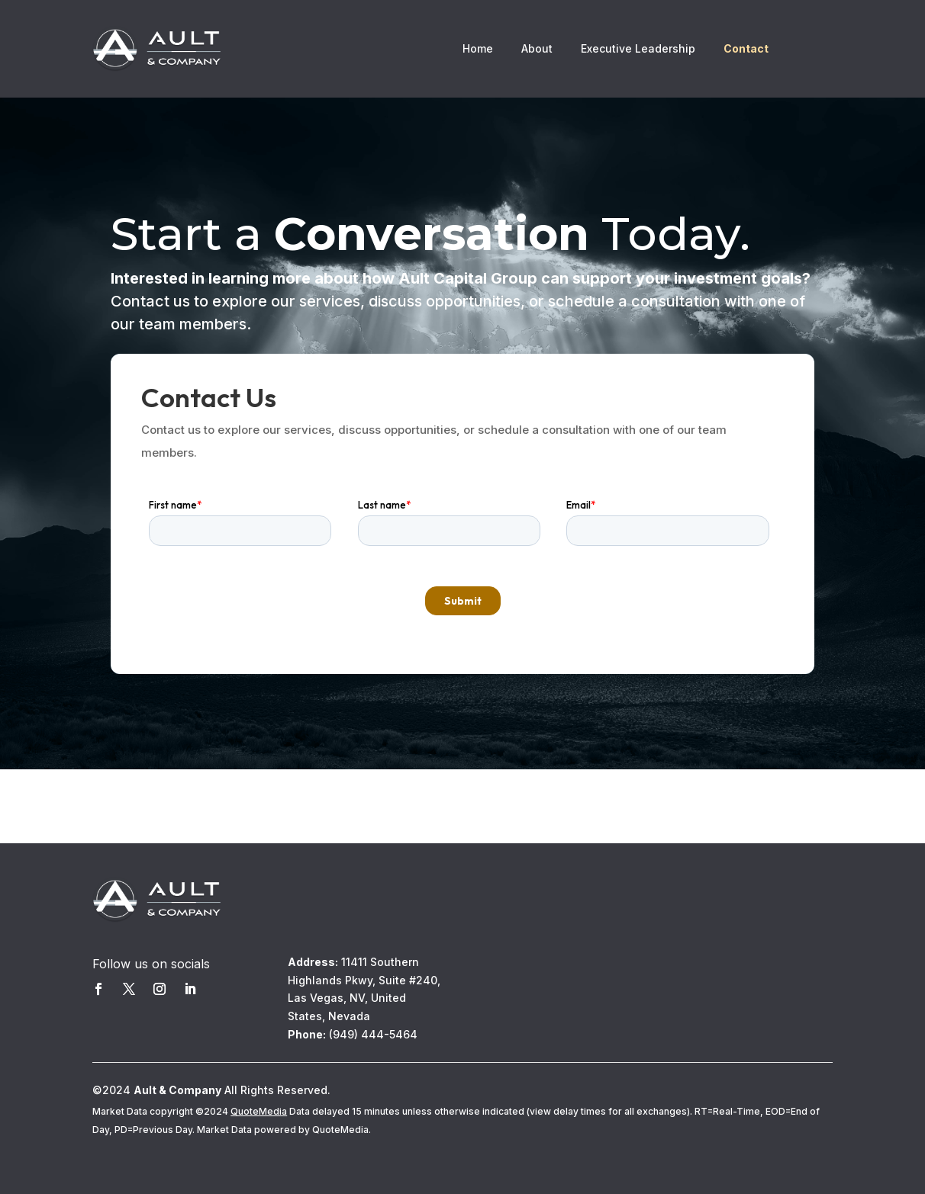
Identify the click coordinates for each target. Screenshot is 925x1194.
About (537, 49)
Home (478, 49)
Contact (746, 49)
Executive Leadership (638, 49)
